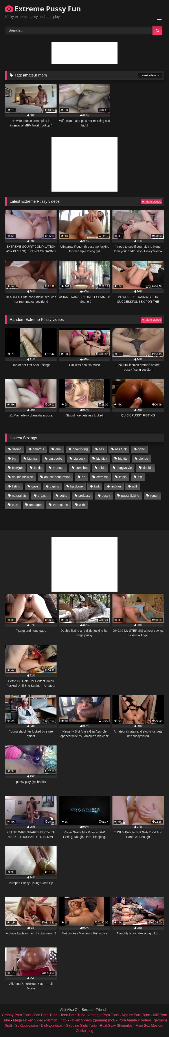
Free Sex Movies (149, 1025)
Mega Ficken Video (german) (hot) (40, 1020)
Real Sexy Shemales (116, 1025)
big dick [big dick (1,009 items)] (101, 458)
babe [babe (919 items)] (141, 449)
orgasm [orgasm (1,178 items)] (43, 495)
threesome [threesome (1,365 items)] (60, 505)
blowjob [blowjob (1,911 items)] (17, 468)
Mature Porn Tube (136, 1015)
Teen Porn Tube (72, 1015)
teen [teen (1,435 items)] (15, 505)
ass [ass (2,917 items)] (101, 449)
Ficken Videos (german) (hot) (92, 1020)
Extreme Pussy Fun (43, 8)
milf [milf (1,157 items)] (134, 486)
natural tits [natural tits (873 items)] (19, 495)
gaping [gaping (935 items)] (54, 486)
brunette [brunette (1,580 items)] (58, 468)
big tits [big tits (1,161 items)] (122, 458)
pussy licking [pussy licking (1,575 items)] (130, 495)
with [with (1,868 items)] (82, 505)
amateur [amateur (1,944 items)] (38, 449)
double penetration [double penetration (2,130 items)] (57, 477)
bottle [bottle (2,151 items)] (38, 468)
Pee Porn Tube (45, 1015)
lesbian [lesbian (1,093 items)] (116, 486)
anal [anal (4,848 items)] (58, 449)
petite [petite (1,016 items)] (63, 495)
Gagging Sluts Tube (81, 1025)
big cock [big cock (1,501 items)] (79, 458)
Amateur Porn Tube (103, 1015)
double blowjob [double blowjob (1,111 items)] (22, 477)
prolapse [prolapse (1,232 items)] (84, 495)
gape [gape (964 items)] (35, 486)
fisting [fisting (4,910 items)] (16, 486)
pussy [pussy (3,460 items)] (106, 495)
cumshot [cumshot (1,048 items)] (82, 468)
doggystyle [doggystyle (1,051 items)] (124, 468)
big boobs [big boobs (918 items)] (55, 458)
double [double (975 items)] (147, 468)
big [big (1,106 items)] (14, 458)
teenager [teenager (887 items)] (35, 505)
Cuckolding (84, 1031)
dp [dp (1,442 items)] (83, 477)
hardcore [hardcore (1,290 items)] (76, 486)
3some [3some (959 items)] (16, 449)
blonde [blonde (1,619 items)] (143, 458)
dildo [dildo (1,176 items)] (102, 468)
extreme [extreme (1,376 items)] (102, 477)
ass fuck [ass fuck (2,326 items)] (121, 449)
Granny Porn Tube (16, 1015)
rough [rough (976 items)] (154, 495)
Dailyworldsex (52, 1025)
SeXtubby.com (27, 1025)
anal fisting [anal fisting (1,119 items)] (80, 449)
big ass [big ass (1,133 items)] (32, 458)
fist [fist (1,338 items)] (140, 477)
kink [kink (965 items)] (97, 486)
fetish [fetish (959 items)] (123, 477)
